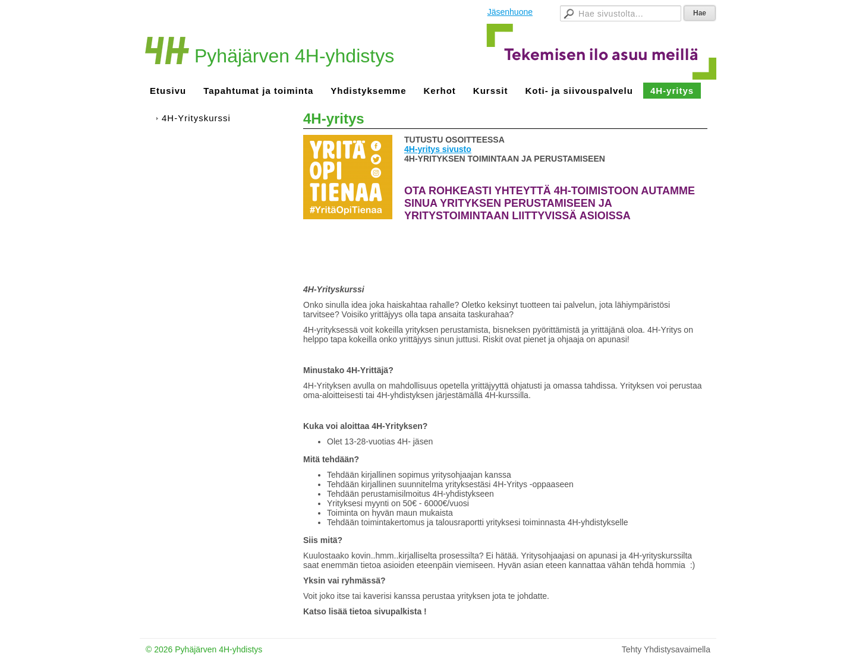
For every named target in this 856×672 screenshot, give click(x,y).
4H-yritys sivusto (437, 149)
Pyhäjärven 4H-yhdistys (294, 56)
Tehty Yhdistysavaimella (666, 649)
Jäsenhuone (510, 12)
